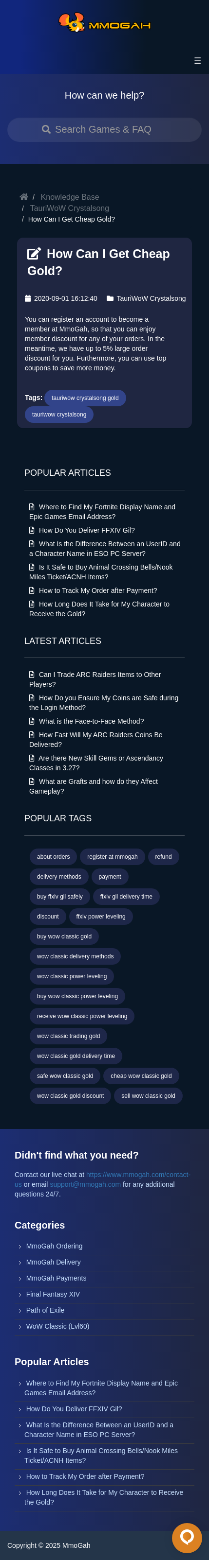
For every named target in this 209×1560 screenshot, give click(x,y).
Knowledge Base (70, 197)
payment (110, 876)
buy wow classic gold (64, 936)
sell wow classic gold (148, 1095)
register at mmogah (112, 856)
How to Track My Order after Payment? (93, 590)
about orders (53, 856)
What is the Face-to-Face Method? (86, 721)
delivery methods (59, 876)
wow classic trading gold (68, 1036)
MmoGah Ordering (54, 1246)
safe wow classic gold (65, 1076)
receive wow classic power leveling (82, 1016)
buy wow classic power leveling (77, 996)
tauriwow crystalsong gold (85, 398)
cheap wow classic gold (141, 1076)
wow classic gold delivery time (76, 1056)
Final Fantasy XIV (53, 1294)
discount (48, 916)
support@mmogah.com (85, 1184)
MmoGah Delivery (53, 1262)
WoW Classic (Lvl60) (58, 1326)
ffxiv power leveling (101, 916)
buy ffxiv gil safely (60, 896)
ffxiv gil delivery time (126, 896)
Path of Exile (45, 1310)
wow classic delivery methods (75, 956)
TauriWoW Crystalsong (69, 208)
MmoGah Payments (56, 1278)
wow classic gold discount (70, 1095)
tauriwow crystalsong (59, 414)
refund (163, 856)
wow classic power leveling (72, 976)
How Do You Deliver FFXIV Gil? (82, 530)
